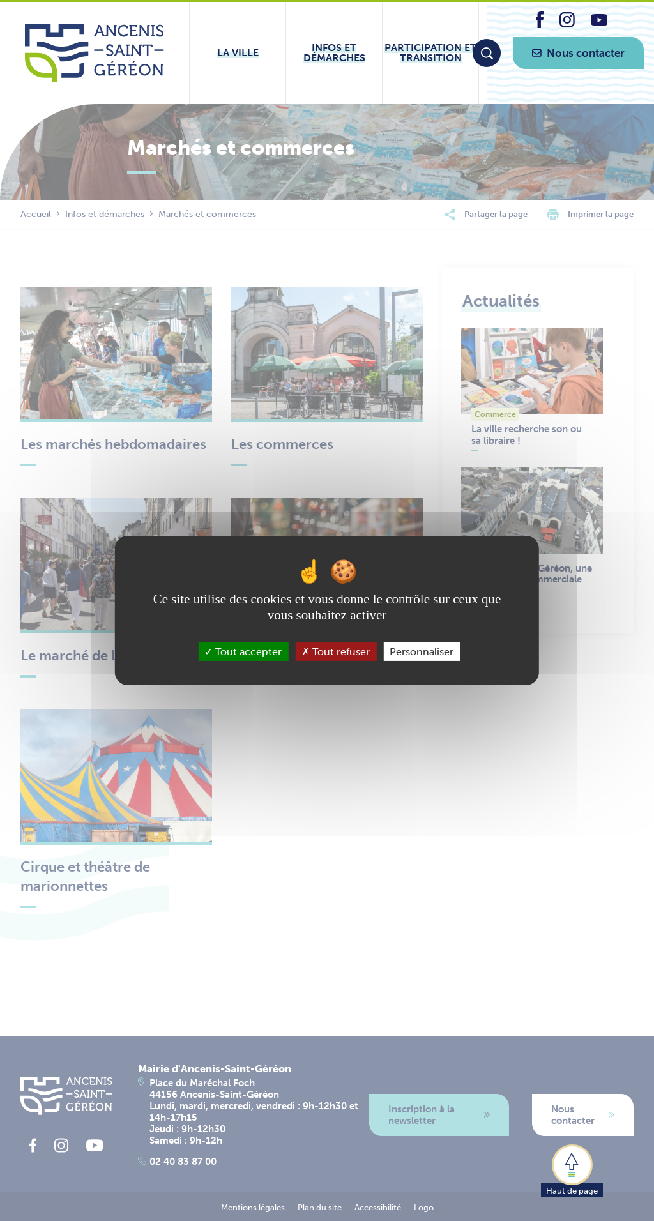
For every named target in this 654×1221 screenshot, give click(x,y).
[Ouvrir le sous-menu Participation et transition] (430, 53)
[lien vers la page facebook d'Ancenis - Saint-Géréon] (540, 25)
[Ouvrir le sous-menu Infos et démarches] (334, 53)
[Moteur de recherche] (487, 53)
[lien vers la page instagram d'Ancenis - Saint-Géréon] (567, 24)
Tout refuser (335, 652)
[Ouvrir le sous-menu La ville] (237, 53)
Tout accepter (243, 652)
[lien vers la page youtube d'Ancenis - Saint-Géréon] (599, 22)
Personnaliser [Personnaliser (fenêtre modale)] (421, 652)
